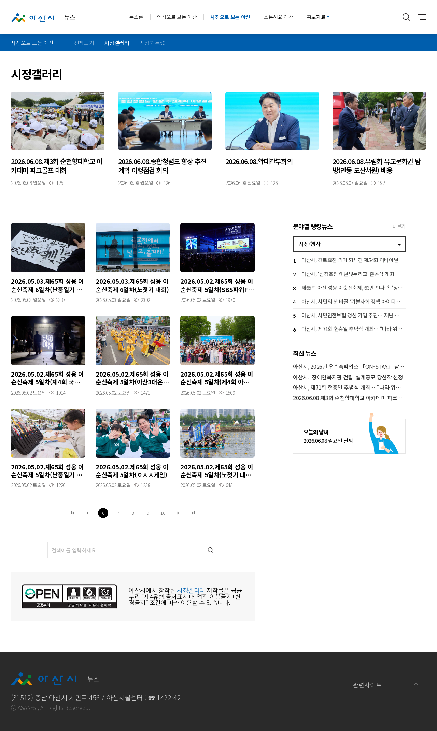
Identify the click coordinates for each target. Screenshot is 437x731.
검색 (210, 550)
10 (162, 513)
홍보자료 (316, 16)
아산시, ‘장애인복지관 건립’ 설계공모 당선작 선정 (348, 377)
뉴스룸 (136, 16)
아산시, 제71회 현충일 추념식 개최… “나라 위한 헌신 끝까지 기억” (349, 329)
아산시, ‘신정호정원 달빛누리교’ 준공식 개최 (343, 274)
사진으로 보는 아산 (230, 16)
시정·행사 (309, 243)
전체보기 (84, 43)
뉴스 (43, 17)
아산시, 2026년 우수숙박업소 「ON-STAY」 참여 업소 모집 (349, 366)
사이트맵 (420, 17)
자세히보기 (57, 138)
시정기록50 (153, 43)
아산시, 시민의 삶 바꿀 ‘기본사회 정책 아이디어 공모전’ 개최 (349, 302)
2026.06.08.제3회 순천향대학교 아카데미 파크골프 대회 (349, 397)
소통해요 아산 (278, 16)
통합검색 (406, 17)
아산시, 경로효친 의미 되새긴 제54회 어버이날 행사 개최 (349, 260)
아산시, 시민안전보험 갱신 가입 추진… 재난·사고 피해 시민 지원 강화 (349, 315)
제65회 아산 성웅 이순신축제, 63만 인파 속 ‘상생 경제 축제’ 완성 (349, 288)
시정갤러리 (116, 43)
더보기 (399, 226)
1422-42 (169, 697)
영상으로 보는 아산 (177, 16)
